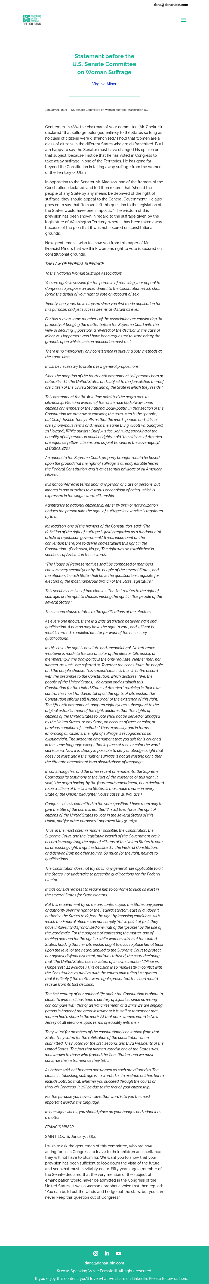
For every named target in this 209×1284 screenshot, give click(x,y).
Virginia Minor (104, 84)
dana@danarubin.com (104, 1263)
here (183, 1278)
